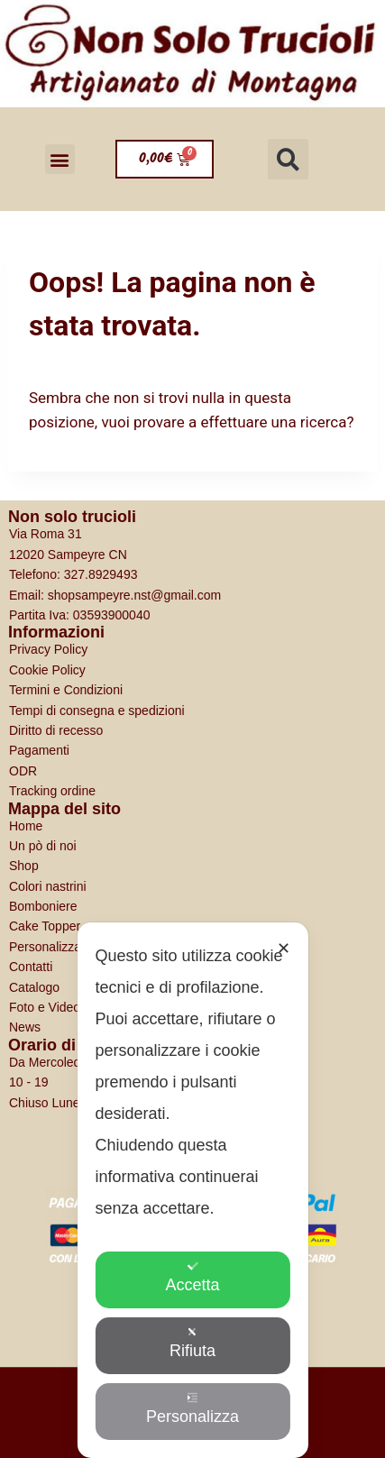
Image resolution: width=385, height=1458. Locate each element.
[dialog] (192, 1190)
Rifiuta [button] (192, 1343)
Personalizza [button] (192, 1409)
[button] (60, 159)
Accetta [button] (192, 1277)
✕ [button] (283, 949)
